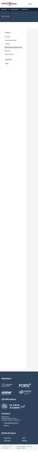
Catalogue (4, 9)
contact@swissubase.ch (9, 423)
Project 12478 (14, 9)
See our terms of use (23, 446)
